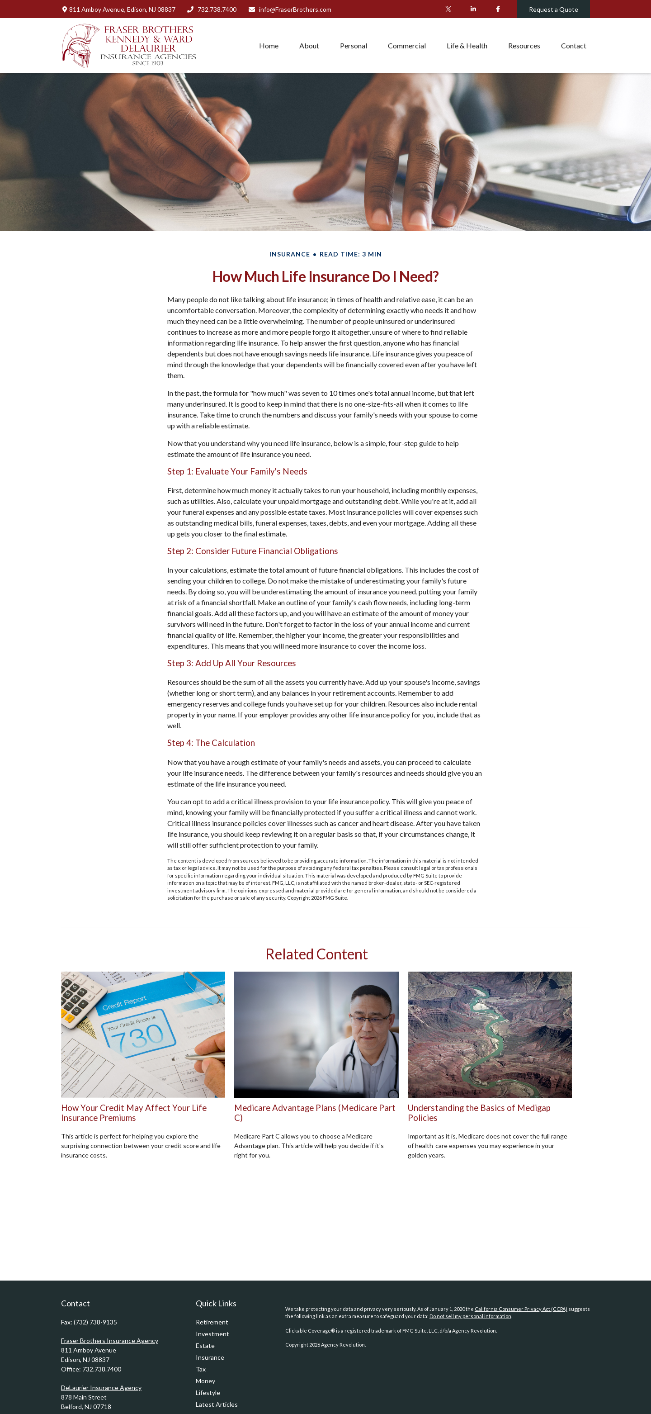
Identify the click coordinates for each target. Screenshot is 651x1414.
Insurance (210, 1357)
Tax (201, 1369)
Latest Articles (217, 1404)
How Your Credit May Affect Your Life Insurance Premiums (134, 1113)
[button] (268, 45)
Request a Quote (553, 9)
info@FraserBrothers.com (289, 9)
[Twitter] (448, 9)
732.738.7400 (212, 9)
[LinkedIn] (473, 9)
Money (205, 1381)
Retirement (212, 1322)
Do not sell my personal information (470, 1316)
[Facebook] (498, 9)
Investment (212, 1334)
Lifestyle (208, 1392)
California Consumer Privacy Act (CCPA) (521, 1309)
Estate (205, 1345)
